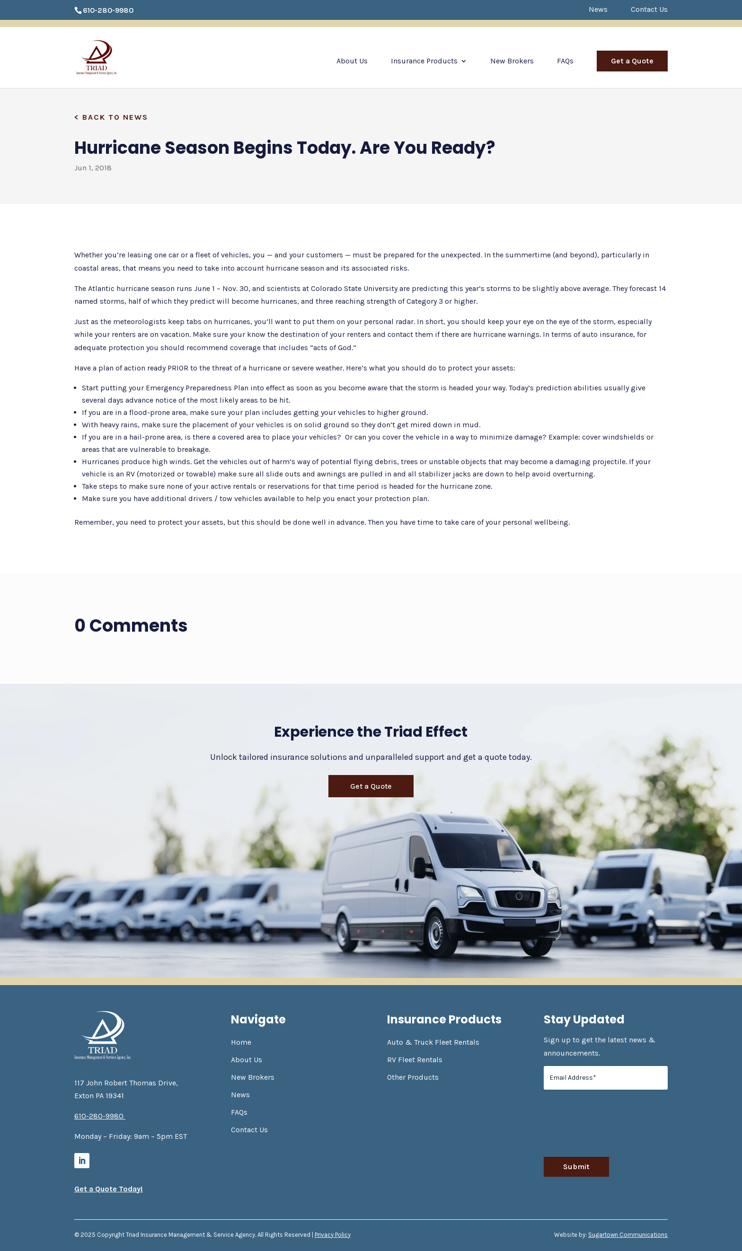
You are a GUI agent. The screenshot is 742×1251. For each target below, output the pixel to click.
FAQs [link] (565, 61)
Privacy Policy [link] (333, 1234)
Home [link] (241, 1042)
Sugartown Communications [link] (628, 1234)
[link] (108, 56)
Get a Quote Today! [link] (108, 1188)
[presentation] (616, 1127)
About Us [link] (352, 61)
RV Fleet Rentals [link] (414, 1059)
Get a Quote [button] (371, 786)
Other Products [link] (413, 1077)
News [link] (598, 10)
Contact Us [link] (649, 10)
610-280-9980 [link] (108, 10)
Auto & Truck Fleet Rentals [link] (433, 1042)
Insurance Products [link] (424, 61)
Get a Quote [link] (632, 60)
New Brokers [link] (512, 61)
